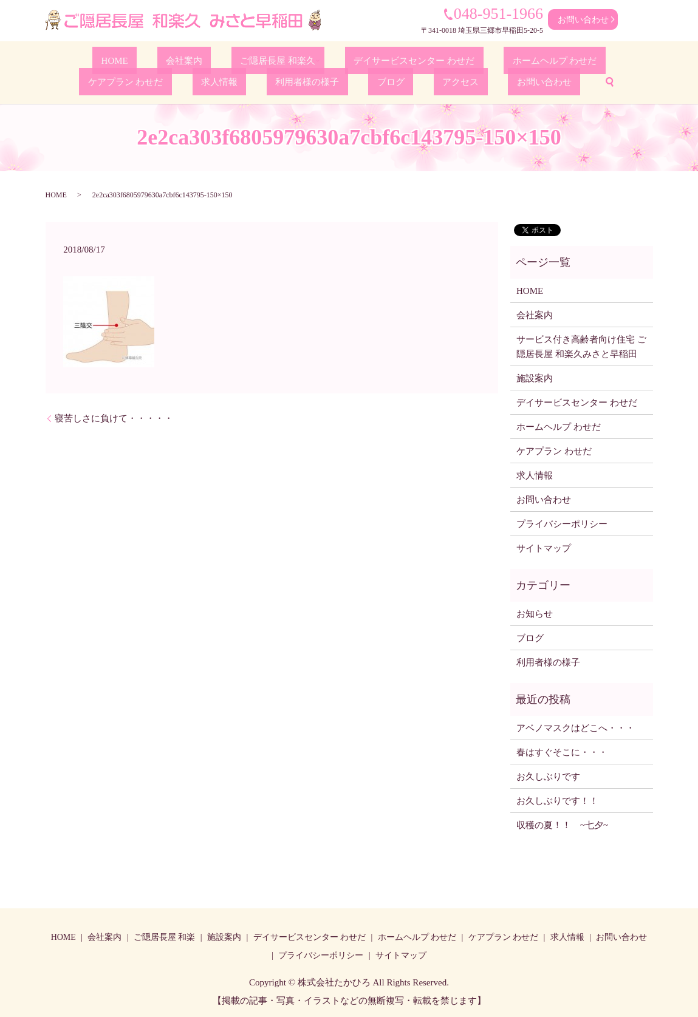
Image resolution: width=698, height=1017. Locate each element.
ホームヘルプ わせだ (444, 59)
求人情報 (612, 59)
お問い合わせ (583, 19)
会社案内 (131, 59)
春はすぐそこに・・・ (561, 750)
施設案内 (534, 376)
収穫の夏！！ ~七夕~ (566, 823)
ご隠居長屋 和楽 (165, 935)
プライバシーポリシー (561, 522)
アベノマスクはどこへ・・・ (575, 726)
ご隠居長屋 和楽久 (204, 59)
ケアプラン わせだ (539, 59)
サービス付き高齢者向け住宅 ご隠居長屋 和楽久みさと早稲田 (581, 345)
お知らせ (534, 612)
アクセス (357, 80)
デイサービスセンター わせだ (328, 59)
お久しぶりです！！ (557, 799)
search (475, 81)
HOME (81, 59)
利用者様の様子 (243, 80)
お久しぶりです (548, 775)
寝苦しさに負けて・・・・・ (114, 416)
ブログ (307, 80)
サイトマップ (543, 546)
